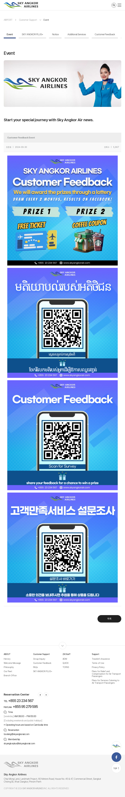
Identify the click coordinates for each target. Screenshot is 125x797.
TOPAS (66, 667)
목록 (109, 618)
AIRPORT (8, 20)
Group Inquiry (39, 659)
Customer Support (28, 20)
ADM (65, 659)
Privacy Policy (98, 667)
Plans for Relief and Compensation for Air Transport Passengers (106, 674)
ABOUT (7, 654)
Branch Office (10, 675)
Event (46, 20)
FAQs (35, 667)
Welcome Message (12, 663)
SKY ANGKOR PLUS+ (42, 671)
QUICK (66, 663)
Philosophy (9, 667)
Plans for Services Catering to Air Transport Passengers (105, 681)
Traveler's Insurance (101, 659)
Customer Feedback (42, 663)
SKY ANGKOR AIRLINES (33, 788)
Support (95, 654)
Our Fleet (8, 671)
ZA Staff (66, 654)
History (7, 659)
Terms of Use (98, 663)
